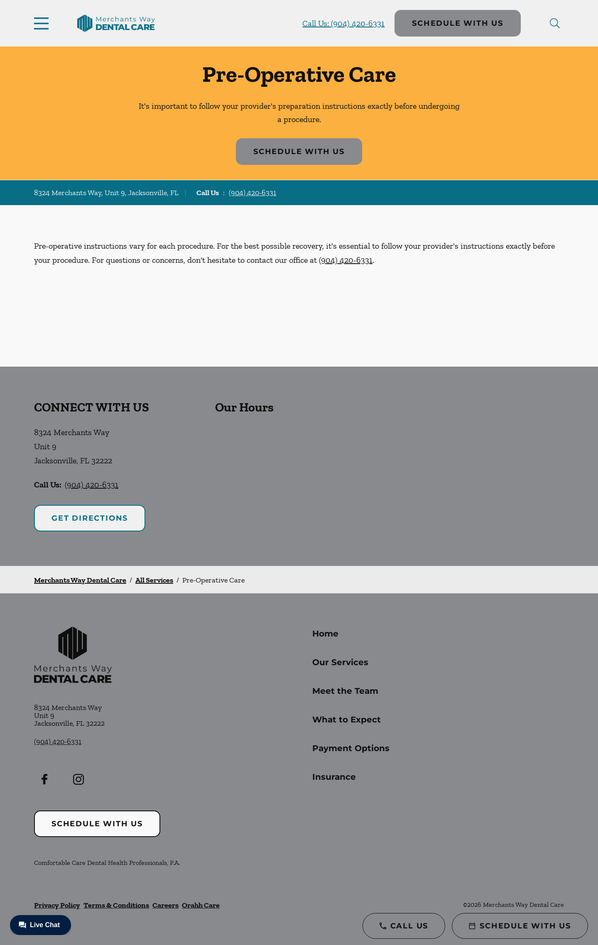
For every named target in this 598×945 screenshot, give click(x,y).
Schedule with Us (457, 23)
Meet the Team (345, 691)
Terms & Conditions (116, 905)
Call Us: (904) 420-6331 (343, 23)
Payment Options (351, 748)
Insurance (334, 777)
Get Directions (89, 518)
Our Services (340, 662)
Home (325, 634)
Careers (165, 905)
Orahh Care (201, 905)
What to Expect (346, 720)
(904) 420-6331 (252, 192)
